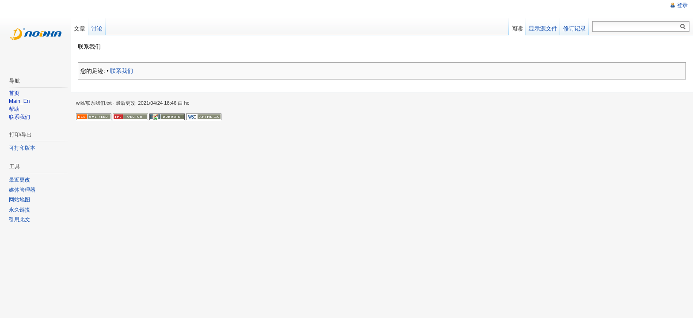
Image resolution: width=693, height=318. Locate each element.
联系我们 (121, 71)
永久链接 (19, 210)
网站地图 (19, 200)
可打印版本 (22, 148)
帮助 (14, 109)
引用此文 (19, 219)
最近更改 (19, 180)
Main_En (19, 101)
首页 (14, 93)
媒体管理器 (22, 190)
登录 (682, 5)
